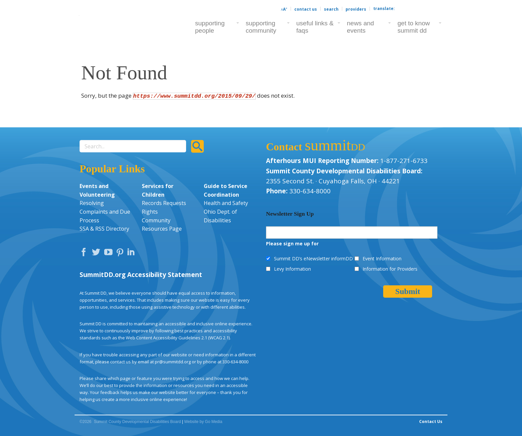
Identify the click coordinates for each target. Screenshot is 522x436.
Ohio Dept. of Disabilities (220, 216)
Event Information (382, 258)
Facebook (85, 253)
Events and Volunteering (97, 190)
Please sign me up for (292, 243)
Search (331, 9)
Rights (150, 211)
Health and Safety (226, 203)
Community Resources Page (162, 225)
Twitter (97, 253)
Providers (356, 9)
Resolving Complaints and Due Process (105, 211)
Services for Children (157, 190)
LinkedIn (132, 253)
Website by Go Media (203, 421)
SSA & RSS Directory (104, 228)
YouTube (110, 253)
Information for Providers (390, 269)
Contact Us (305, 9)
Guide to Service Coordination (225, 190)
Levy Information (292, 269)
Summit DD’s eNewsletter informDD (313, 258)
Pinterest (121, 253)
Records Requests (164, 203)
